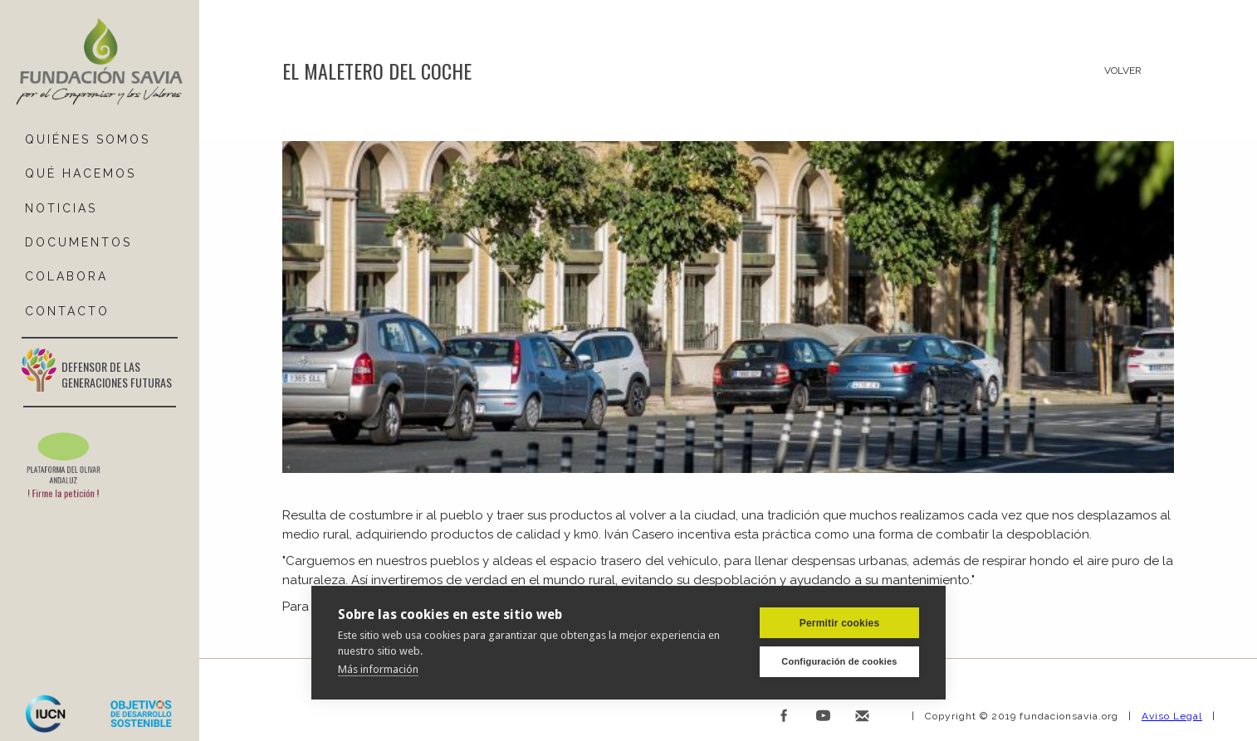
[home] (99, 62)
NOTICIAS (61, 208)
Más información (378, 668)
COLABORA (66, 276)
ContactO (67, 311)
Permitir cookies (840, 622)
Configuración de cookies (839, 661)
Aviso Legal (1172, 716)
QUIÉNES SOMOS (87, 139)
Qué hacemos (80, 173)
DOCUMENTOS (78, 242)
